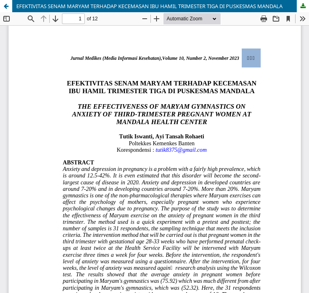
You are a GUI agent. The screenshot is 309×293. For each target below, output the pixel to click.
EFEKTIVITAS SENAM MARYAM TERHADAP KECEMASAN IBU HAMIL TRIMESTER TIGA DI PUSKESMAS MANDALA (149, 6)
